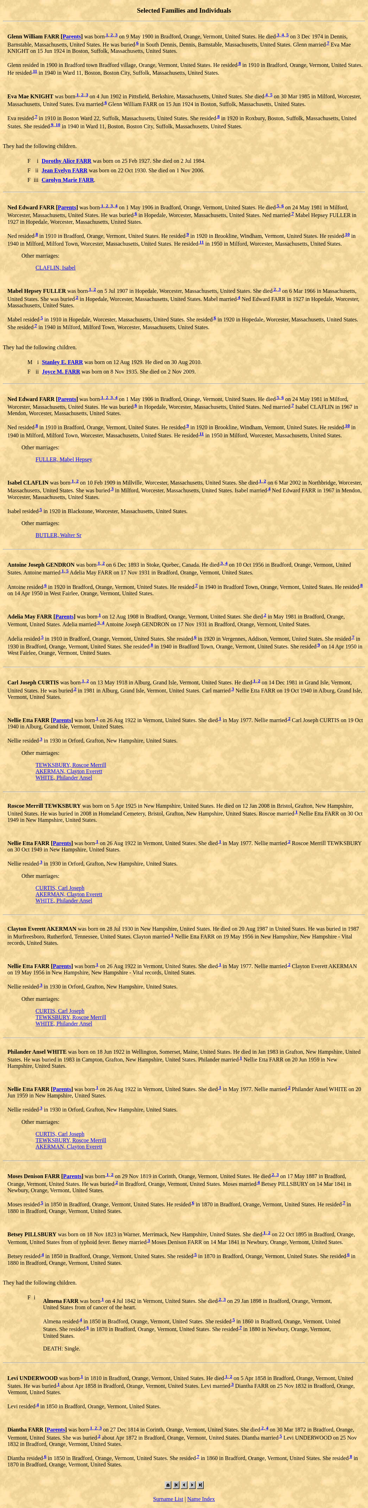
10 (58, 124)
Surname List (168, 1499)
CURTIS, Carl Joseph (60, 888)
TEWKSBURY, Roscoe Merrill (71, 765)
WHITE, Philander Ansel (64, 778)
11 (34, 71)
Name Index (201, 1499)
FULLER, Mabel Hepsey (64, 459)
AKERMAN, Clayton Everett (69, 771)
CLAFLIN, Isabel (56, 268)
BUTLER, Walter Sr (58, 535)
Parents (72, 37)
